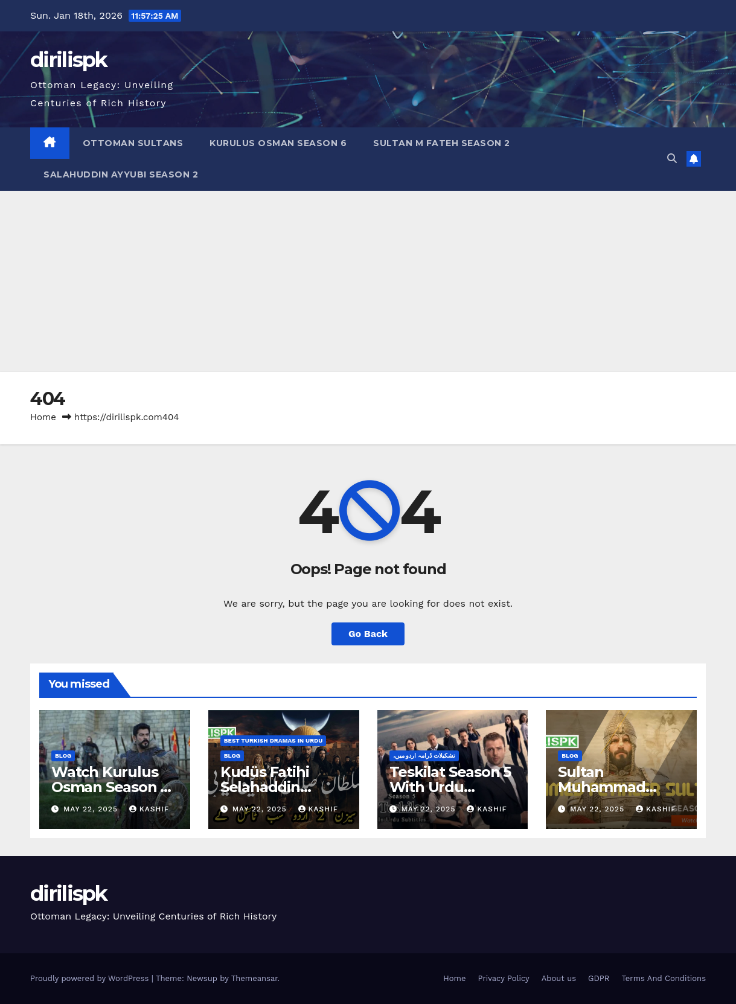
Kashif (149, 809)
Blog (63, 755)
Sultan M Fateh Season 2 (441, 143)
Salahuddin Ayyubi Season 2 (120, 174)
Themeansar (254, 978)
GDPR (598, 978)
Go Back (368, 633)
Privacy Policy (503, 978)
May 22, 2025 (92, 809)
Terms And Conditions (663, 978)
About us (559, 978)
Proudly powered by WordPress (91, 978)
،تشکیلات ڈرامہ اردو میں (424, 755)
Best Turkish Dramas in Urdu (273, 740)
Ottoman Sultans (133, 143)
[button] (672, 158)
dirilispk (68, 59)
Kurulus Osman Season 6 (278, 143)
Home (43, 417)
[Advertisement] (368, 281)
